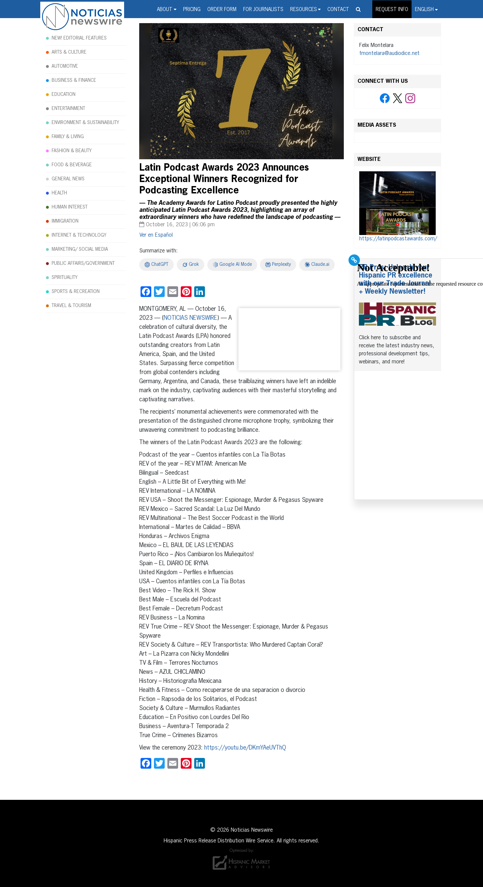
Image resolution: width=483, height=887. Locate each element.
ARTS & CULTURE (69, 52)
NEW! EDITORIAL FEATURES (79, 38)
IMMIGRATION (65, 221)
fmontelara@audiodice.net (389, 53)
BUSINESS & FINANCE (74, 80)
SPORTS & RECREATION (76, 291)
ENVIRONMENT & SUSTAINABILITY (85, 122)
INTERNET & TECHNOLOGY (79, 235)
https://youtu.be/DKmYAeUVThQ (245, 748)
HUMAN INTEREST (70, 207)
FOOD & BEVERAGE (72, 165)
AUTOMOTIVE (65, 66)
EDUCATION (63, 94)
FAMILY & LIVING (68, 136)
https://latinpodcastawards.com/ (398, 239)
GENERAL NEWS (68, 179)
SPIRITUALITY (64, 277)
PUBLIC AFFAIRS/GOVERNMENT (83, 263)
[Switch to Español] (156, 235)
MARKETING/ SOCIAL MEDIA (80, 249)
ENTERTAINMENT (68, 108)
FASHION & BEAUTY (72, 151)
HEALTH (59, 193)
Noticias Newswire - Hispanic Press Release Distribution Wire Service (82, 17)
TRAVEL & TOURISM (71, 305)
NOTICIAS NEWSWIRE (190, 318)
